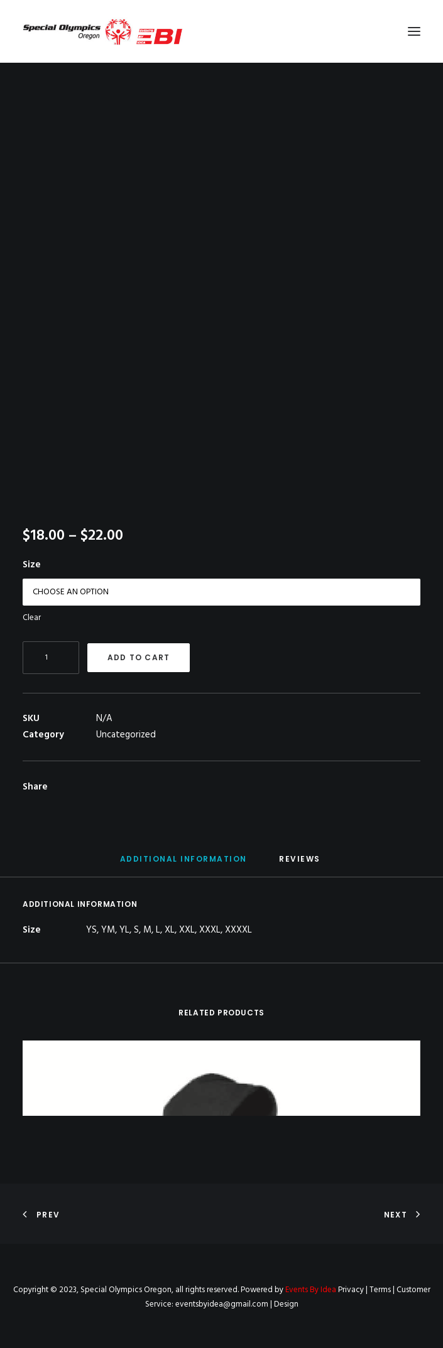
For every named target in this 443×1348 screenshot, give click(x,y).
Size (32, 564)
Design (286, 1304)
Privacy (351, 1290)
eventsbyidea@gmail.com (221, 1304)
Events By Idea (310, 1290)
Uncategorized (126, 734)
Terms (380, 1290)
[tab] (183, 864)
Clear (32, 617)
